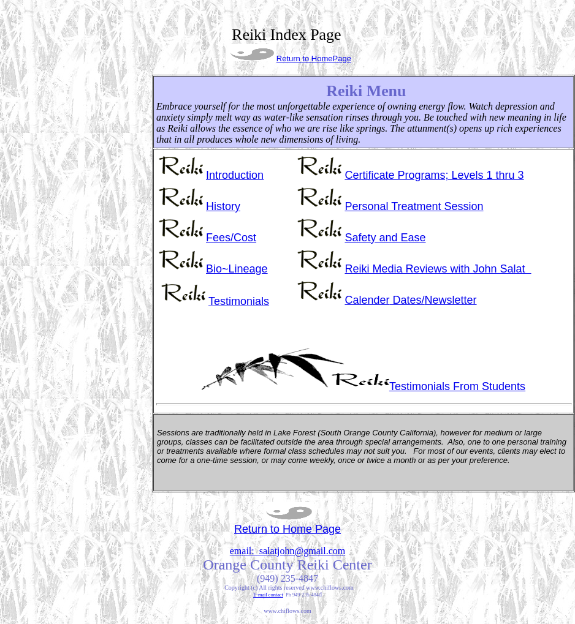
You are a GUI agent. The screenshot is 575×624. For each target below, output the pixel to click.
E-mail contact (268, 595)
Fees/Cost (231, 237)
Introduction (235, 175)
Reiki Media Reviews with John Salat (438, 269)
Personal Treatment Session (414, 206)
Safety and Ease (385, 237)
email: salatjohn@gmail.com (287, 551)
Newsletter (410, 300)
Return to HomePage (313, 58)
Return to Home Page (287, 529)
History (223, 206)
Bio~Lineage (237, 269)
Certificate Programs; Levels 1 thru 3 (434, 175)
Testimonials (238, 301)
